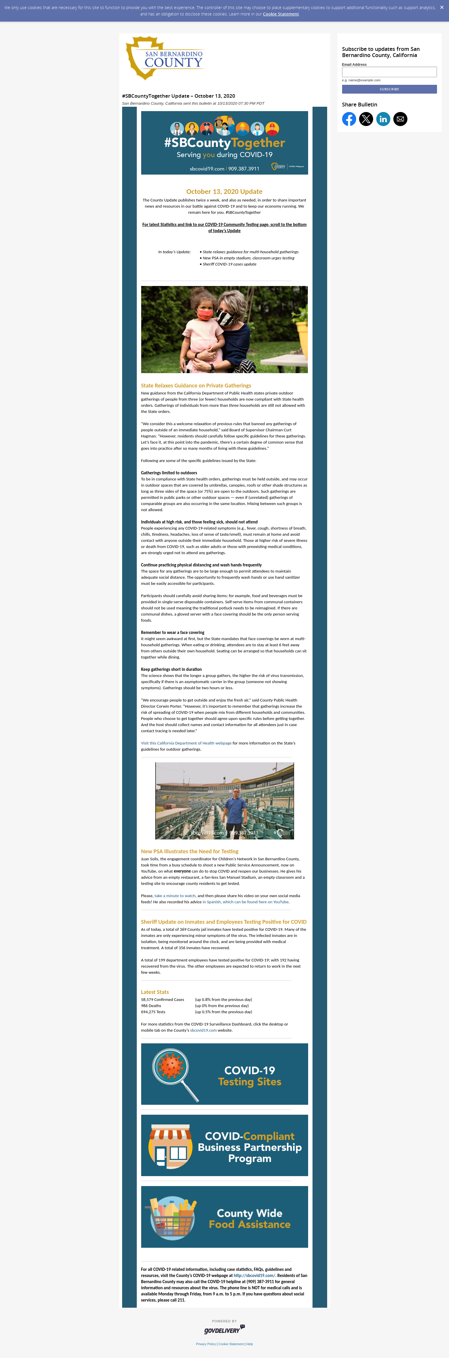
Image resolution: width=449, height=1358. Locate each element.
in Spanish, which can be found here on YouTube (245, 901)
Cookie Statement (281, 14)
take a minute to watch (175, 895)
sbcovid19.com (203, 1030)
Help (249, 1344)
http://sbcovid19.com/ (254, 1275)
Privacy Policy (206, 1344)
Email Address (354, 65)
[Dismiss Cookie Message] (441, 5)
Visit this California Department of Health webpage (186, 743)
